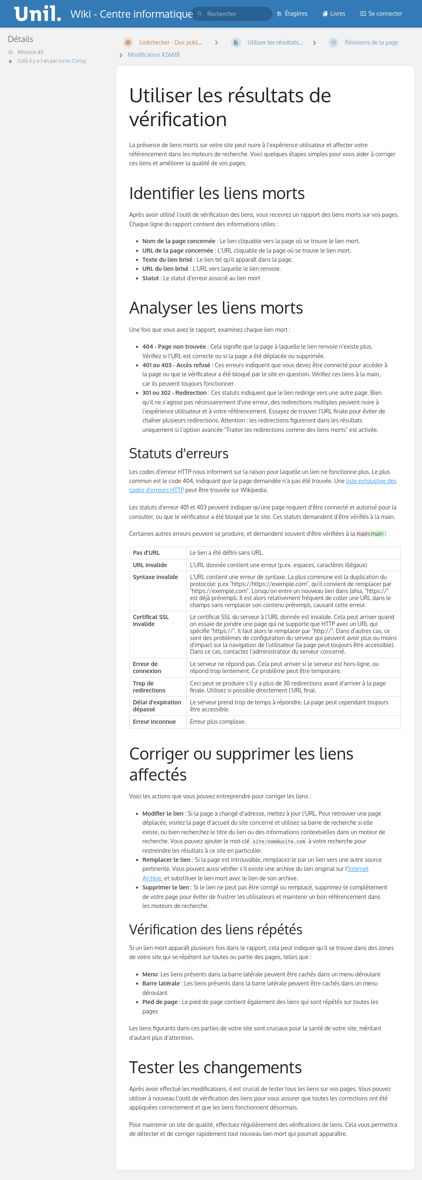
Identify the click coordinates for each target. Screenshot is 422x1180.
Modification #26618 (154, 54)
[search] (231, 13)
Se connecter (381, 13)
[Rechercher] (200, 13)
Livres (334, 13)
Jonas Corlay (72, 61)
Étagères (292, 13)
